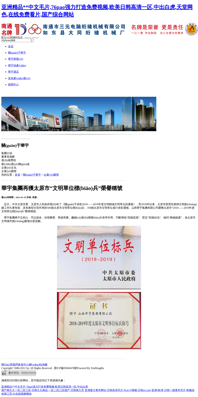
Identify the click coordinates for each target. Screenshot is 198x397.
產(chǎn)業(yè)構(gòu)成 (15, 164)
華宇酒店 (13, 71)
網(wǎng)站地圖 (38, 364)
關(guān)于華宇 (17, 52)
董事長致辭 (8, 156)
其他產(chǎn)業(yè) (19, 78)
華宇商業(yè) (15, 58)
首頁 (10, 46)
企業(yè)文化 (8, 167)
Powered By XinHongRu (90, 368)
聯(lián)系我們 (9, 364)
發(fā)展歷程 (8, 160)
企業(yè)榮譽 (8, 171)
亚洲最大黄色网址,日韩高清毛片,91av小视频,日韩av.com (118, 390)
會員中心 (23, 364)
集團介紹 (6, 153)
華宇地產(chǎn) (17, 65)
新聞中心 (13, 84)
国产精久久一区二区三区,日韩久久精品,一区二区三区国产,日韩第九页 (42, 390)
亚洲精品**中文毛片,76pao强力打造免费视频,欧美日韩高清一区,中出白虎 (44, 386)
